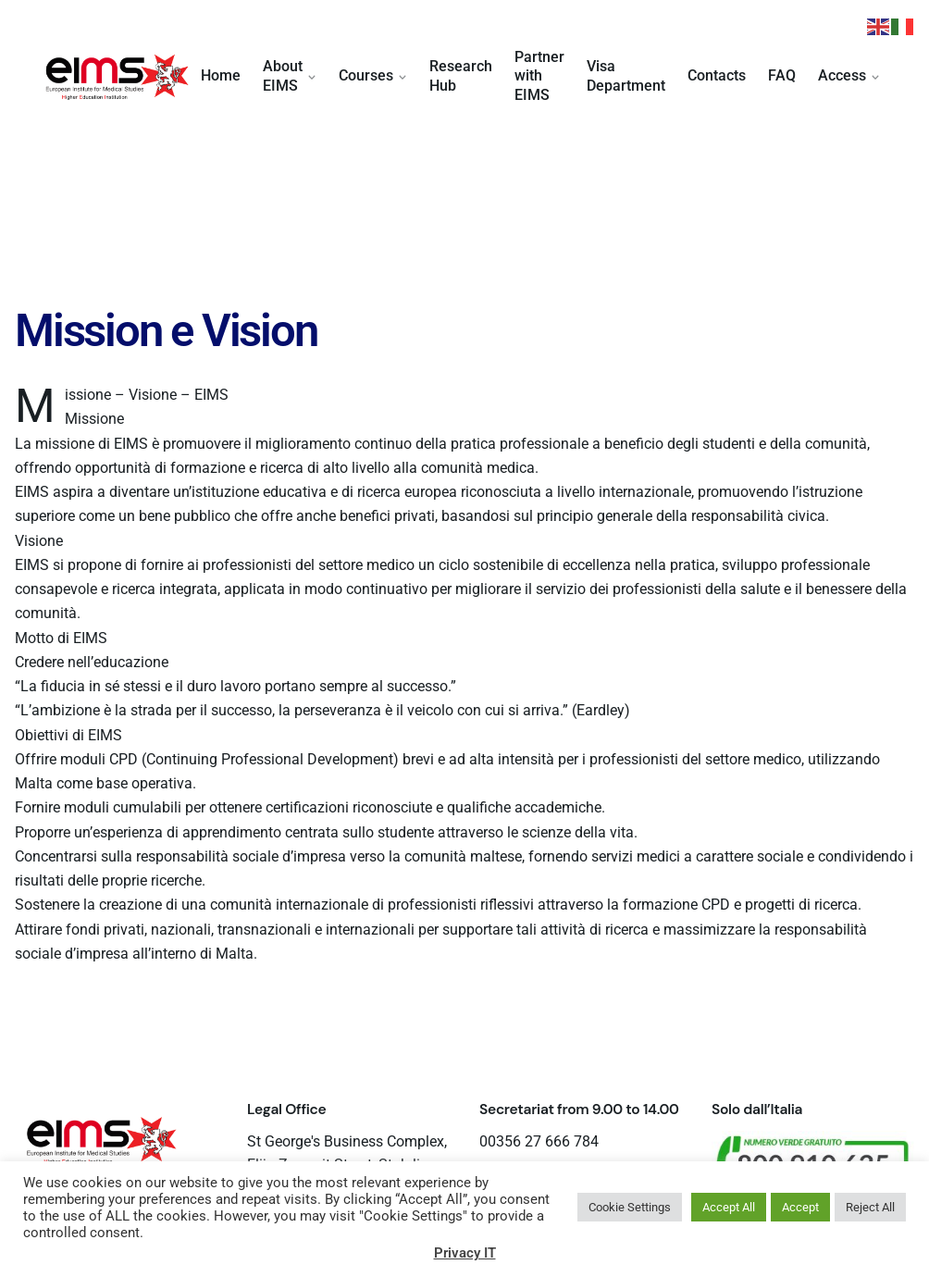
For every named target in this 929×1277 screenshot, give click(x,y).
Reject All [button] (870, 1207)
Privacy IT (465, 1253)
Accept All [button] (728, 1207)
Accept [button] (800, 1207)
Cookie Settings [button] (629, 1207)
